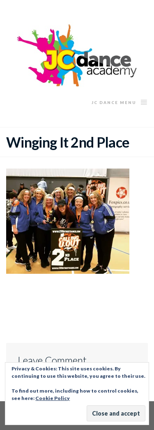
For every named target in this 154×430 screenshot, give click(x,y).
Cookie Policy (52, 398)
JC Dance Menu (120, 102)
